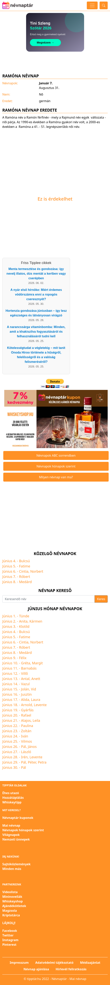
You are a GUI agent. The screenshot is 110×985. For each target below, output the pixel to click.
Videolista (10, 892)
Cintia (23, 571)
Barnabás (29, 668)
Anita (23, 621)
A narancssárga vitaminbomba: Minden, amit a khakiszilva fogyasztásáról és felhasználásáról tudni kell (36, 331)
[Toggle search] (104, 5)
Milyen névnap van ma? (56, 477)
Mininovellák (12, 896)
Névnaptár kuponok (17, 818)
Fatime (24, 566)
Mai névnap (11, 825)
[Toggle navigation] (92, 5)
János (32, 746)
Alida (25, 699)
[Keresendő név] (48, 599)
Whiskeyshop (12, 901)
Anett (35, 678)
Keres (101, 599)
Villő (24, 673)
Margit (37, 663)
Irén (24, 757)
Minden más (11, 869)
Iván (24, 736)
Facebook (9, 931)
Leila (36, 720)
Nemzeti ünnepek (16, 839)
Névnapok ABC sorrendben (56, 455)
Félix (22, 657)
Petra (42, 762)
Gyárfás (27, 710)
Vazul (25, 684)
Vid (33, 689)
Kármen (35, 621)
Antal (25, 678)
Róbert (24, 576)
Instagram (10, 940)
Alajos (26, 720)
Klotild (24, 626)
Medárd (25, 581)
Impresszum (19, 962)
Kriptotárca (11, 915)
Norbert (36, 571)
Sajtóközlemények (16, 864)
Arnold (26, 704)
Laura (35, 699)
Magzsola (9, 910)
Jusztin (26, 694)
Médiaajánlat (90, 962)
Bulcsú (24, 561)
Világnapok (11, 835)
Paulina (27, 725)
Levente (40, 704)
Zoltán (26, 731)
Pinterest (9, 944)
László (26, 751)
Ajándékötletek (14, 906)
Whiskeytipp (11, 802)
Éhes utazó (10, 793)
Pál (23, 746)
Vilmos (26, 741)
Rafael (26, 715)
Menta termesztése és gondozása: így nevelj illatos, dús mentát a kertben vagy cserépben (36, 273)
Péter (32, 762)
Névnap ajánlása (36, 969)
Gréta (25, 663)
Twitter (8, 935)
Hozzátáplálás (13, 797)
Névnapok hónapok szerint (56, 466)
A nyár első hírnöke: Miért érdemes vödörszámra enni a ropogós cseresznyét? (36, 294)
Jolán (25, 689)
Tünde (24, 616)
